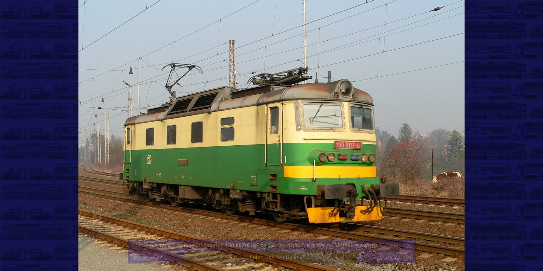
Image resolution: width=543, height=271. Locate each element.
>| (408, 257)
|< (135, 257)
